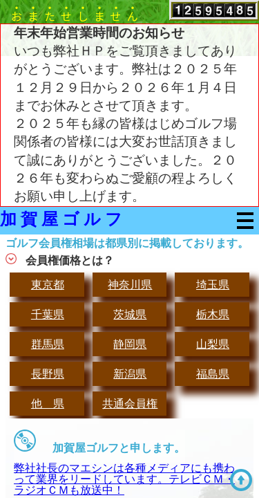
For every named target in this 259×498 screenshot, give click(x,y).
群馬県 (47, 344)
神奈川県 (130, 284)
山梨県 (212, 344)
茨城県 (129, 314)
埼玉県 (212, 284)
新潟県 (129, 374)
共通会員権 (129, 403)
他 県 (47, 403)
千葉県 (47, 314)
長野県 (47, 374)
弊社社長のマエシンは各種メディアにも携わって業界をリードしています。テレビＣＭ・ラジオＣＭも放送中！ (124, 479)
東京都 (47, 284)
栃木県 (212, 314)
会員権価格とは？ (70, 260)
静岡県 (129, 344)
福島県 (212, 374)
